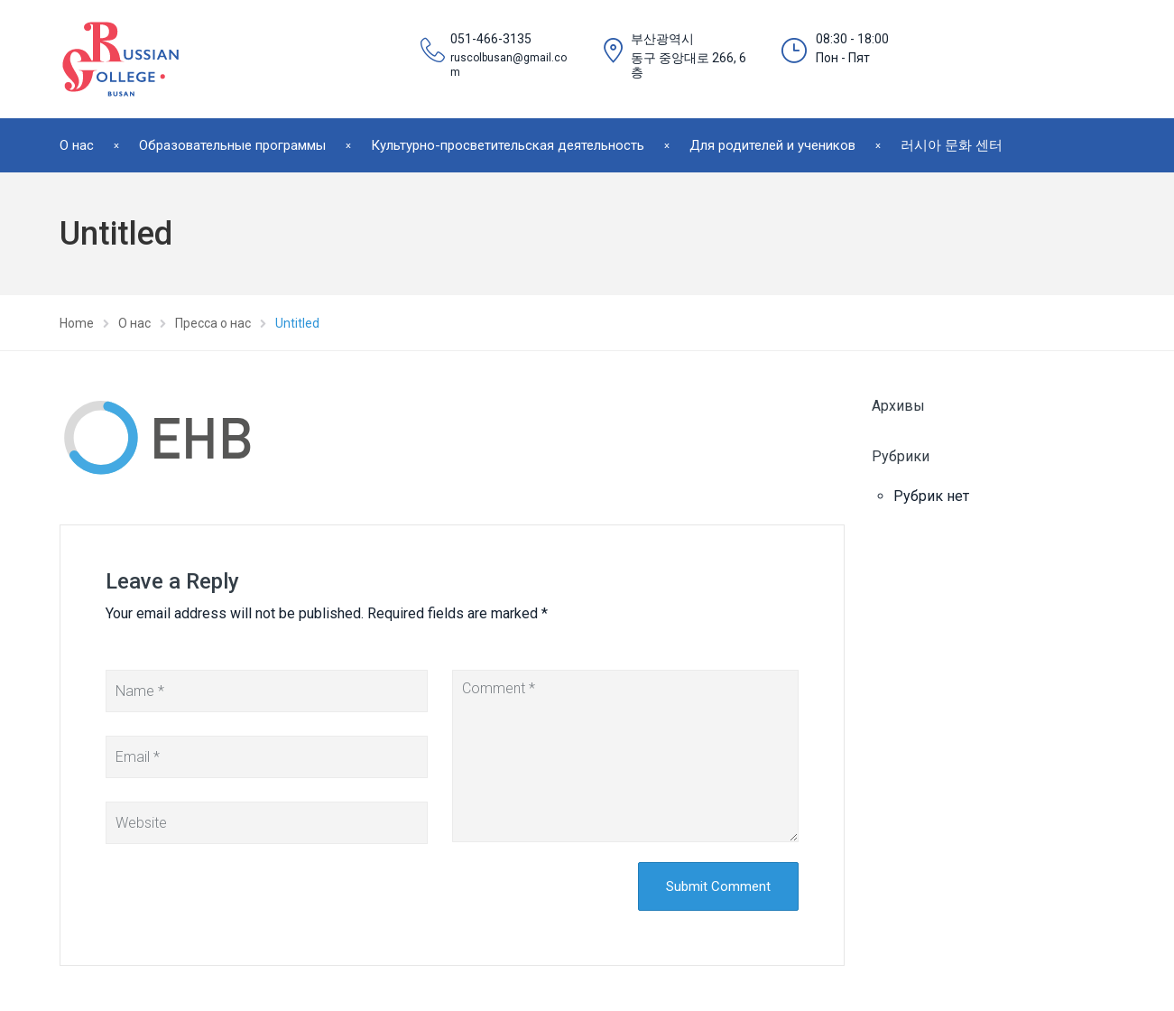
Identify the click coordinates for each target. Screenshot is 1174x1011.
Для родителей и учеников (772, 145)
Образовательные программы (232, 145)
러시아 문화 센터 (952, 145)
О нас (77, 145)
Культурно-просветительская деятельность (507, 145)
